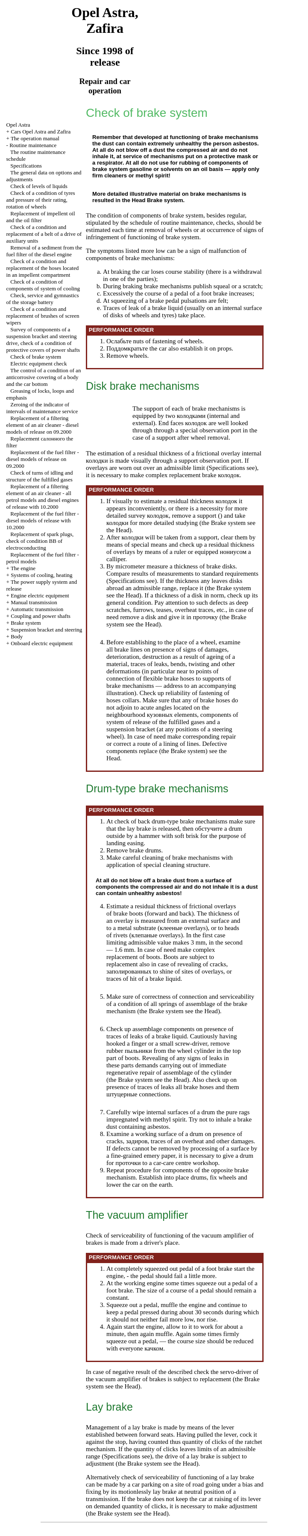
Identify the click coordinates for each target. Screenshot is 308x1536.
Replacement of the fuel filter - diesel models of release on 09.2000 (42, 459)
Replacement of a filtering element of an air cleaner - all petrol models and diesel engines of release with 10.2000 (42, 496)
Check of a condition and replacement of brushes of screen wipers (42, 316)
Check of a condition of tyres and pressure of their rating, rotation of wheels (40, 200)
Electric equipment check (38, 363)
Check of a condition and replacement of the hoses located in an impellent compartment (42, 268)
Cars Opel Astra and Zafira (40, 131)
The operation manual (35, 138)
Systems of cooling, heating (41, 575)
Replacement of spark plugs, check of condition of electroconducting (40, 541)
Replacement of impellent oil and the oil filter (40, 216)
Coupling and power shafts (40, 616)
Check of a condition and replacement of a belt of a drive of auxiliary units (44, 234)
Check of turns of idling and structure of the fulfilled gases (39, 476)
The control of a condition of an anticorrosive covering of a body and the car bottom (43, 377)
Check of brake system (35, 357)
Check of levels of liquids (38, 186)
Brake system (26, 623)
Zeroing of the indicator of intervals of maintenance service (42, 407)
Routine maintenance (32, 145)
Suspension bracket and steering (46, 629)
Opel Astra (18, 125)
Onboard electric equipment (42, 643)
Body (17, 636)
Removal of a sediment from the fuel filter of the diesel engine (44, 251)
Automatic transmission (36, 609)
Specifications (26, 165)
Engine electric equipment (40, 595)
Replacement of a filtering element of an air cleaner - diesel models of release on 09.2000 (42, 425)
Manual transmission (34, 602)
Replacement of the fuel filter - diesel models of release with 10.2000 (42, 520)
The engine (23, 568)
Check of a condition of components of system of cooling (43, 285)
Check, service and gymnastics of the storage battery (42, 298)
